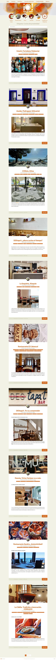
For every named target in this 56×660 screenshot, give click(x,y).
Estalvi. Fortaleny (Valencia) (28, 51)
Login (54, 658)
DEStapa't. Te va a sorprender (28, 411)
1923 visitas (26, 318)
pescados (21, 174)
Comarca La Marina (41, 114)
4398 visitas (25, 579)
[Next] (30, 655)
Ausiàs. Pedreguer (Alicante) (28, 111)
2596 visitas (26, 382)
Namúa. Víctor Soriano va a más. (28, 478)
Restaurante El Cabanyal (28, 346)
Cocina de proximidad (31, 54)
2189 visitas (25, 255)
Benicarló (25, 243)
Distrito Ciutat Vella (26, 613)
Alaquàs (38, 286)
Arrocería (38, 174)
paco (33, 52)
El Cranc (17, 202)
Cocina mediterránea (16, 349)
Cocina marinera (25, 174)
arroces (29, 174)
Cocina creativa (21, 54)
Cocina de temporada (29, 243)
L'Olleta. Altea (28, 171)
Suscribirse (20, 1)
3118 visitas (25, 212)
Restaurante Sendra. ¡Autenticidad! (28, 544)
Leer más (44, 83)
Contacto (13, 1)
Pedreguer (36, 114)
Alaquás (23, 286)
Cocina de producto (25, 54)
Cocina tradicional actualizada (33, 349)
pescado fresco (27, 349)
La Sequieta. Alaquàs (28, 283)
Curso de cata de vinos (29, 1)
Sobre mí (47, 1)
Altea (40, 174)
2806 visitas (25, 450)
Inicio (8, 1)
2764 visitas (26, 647)
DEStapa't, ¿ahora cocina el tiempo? (28, 240)
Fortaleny (36, 54)
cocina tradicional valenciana (40, 612)
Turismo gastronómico (25, 114)
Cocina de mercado (14, 612)
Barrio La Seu (30, 613)
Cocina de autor (34, 243)
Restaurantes (16, 212)
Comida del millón (39, 1)
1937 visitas (26, 516)
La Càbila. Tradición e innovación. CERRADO (28, 608)
